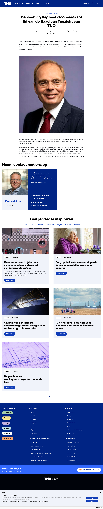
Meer (85, 3)
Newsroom (33, 408)
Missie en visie (71, 412)
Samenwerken (70, 438)
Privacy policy (10, 504)
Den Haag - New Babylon (41, 195)
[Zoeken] (92, 3)
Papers (33, 430)
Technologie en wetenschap (39, 438)
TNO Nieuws (34, 433)
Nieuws (32, 225)
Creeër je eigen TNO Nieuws (91, 469)
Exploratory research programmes (41, 453)
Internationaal (71, 460)
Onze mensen (71, 423)
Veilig (38, 3)
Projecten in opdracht (73, 442)
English (4, 492)
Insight (59, 225)
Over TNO (68, 408)
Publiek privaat (71, 446)
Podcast (68, 225)
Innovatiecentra (71, 456)
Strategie (69, 416)
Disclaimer (65, 486)
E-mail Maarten (38, 202)
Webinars (33, 419)
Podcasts (33, 426)
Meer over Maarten (37, 182)
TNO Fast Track (71, 449)
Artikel (40, 225)
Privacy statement (44, 486)
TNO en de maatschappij (74, 430)
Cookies (34, 486)
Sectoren (7, 433)
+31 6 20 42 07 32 (39, 199)
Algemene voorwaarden (49, 490)
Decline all (92, 501)
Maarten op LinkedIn (40, 205)
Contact (69, 426)
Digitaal (47, 3)
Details (3, 504)
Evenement (50, 225)
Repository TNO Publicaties (39, 460)
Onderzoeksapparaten (37, 446)
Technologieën (35, 449)
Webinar (77, 225)
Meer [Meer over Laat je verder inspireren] (50, 397)
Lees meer (10, 281)
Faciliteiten (34, 442)
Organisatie (70, 419)
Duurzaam (18, 3)
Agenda (33, 416)
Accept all (92, 498)
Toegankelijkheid (55, 486)
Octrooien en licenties (37, 456)
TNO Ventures (71, 453)
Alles (25, 225)
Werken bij (7, 438)
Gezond (28, 3)
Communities (70, 433)
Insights (33, 423)
